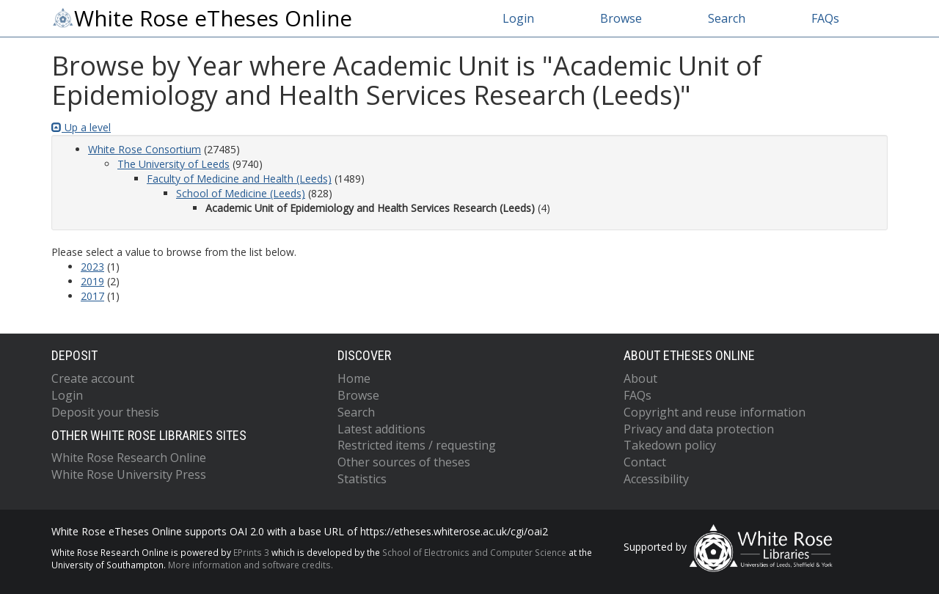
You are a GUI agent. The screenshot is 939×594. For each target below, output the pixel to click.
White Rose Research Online (128, 458)
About (640, 378)
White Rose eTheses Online (201, 18)
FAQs (825, 18)
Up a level (81, 127)
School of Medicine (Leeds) (240, 193)
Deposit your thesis (105, 412)
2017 (92, 296)
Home (353, 378)
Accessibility (656, 479)
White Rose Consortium (144, 149)
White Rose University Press (128, 474)
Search (726, 18)
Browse (621, 18)
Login (518, 18)
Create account (92, 378)
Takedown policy (670, 445)
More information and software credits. (250, 565)
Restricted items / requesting (416, 445)
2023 (92, 267)
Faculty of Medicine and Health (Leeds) (239, 179)
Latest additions (381, 429)
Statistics (362, 479)
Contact (645, 462)
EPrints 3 (251, 552)
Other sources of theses (403, 462)
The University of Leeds (173, 164)
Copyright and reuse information (714, 412)
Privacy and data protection (699, 429)
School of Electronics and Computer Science (474, 552)
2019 (92, 281)
